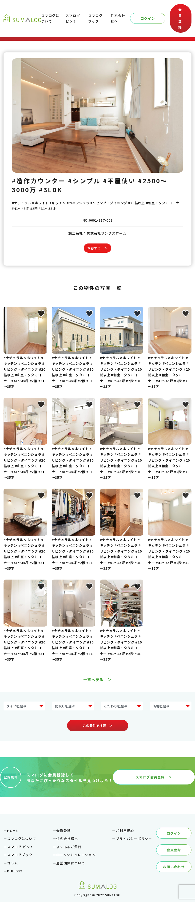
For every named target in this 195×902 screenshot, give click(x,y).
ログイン (147, 18)
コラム (12, 863)
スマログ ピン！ (20, 846)
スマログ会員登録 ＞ (154, 777)
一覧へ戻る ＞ (97, 679)
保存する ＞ (97, 248)
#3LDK (51, 189)
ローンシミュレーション (76, 854)
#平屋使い (119, 180)
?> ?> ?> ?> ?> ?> (170, 706)
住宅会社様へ (67, 838)
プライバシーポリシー (134, 838)
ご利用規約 (125, 830)
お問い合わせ (174, 866)
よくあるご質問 (69, 846)
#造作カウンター (39, 180)
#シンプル (84, 180)
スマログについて (21, 838)
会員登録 (180, 18)
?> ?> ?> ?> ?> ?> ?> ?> (24, 706)
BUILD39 (14, 871)
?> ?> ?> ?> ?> (73, 706)
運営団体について (70, 863)
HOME (12, 830)
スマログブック (19, 854)
